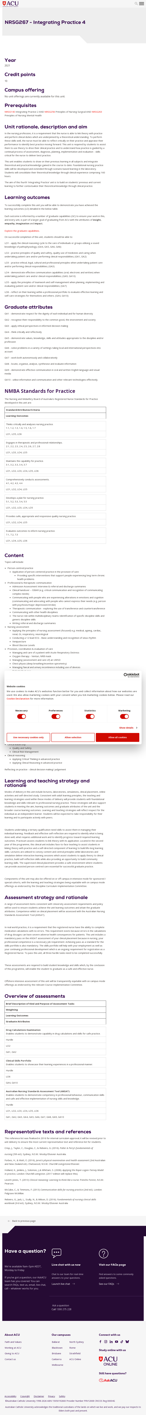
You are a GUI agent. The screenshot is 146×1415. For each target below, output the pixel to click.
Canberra (56, 1359)
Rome (72, 1347)
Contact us (10, 1359)
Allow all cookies (117, 737)
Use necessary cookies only (28, 737)
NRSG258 (50, 111)
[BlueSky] (127, 1342)
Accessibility (10, 1396)
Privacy (51, 1396)
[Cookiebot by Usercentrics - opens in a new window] (126, 675)
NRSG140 (10, 111)
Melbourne (57, 1364)
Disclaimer (39, 1396)
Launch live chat (61, 1284)
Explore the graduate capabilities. (22, 230)
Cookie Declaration (18, 698)
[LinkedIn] (111, 1342)
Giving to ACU (12, 1353)
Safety (62, 1396)
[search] (136, 3)
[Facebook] (100, 1342)
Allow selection (73, 737)
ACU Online (75, 1359)
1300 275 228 (63, 1309)
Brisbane (56, 1353)
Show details (126, 727)
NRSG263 (97, 111)
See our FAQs (106, 1284)
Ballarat (56, 1341)
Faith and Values (13, 1341)
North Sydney (76, 1341)
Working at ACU (13, 1347)
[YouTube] (116, 1342)
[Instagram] (105, 1342)
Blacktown (57, 1347)
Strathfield (74, 1353)
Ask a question (60, 1305)
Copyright (25, 1396)
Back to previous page (24, 1220)
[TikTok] (122, 1342)
